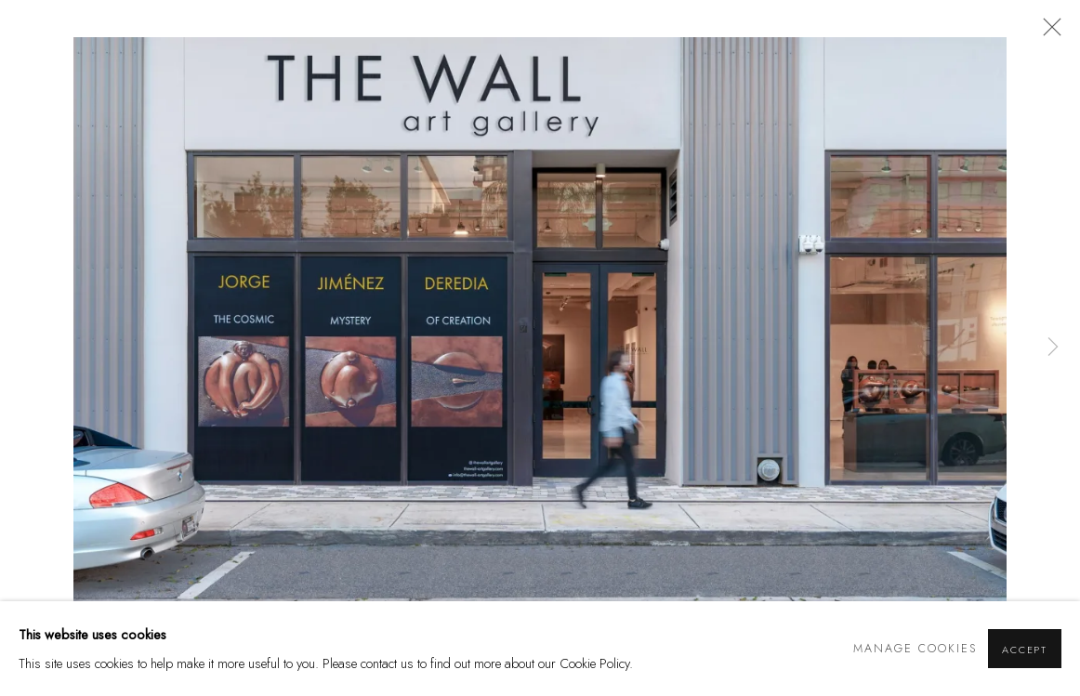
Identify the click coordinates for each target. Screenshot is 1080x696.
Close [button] (1047, 32)
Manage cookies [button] (915, 648)
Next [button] (1053, 347)
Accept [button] (1024, 649)
